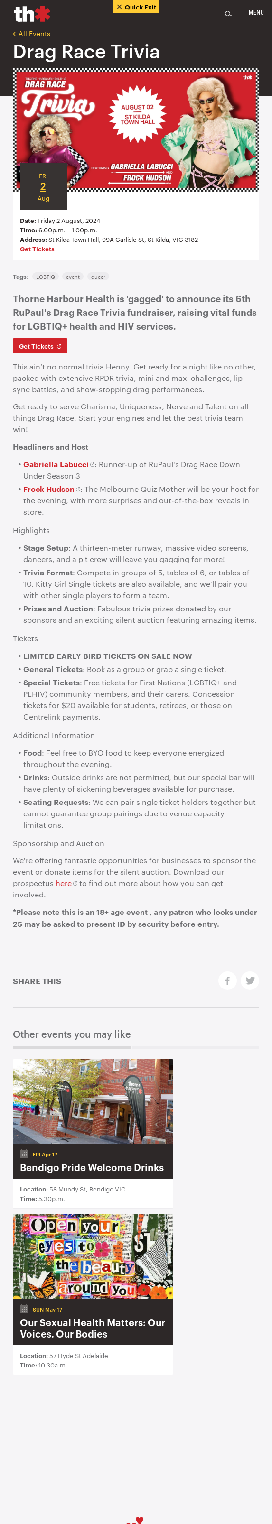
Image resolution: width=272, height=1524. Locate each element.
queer (98, 276)
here (64, 883)
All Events (31, 33)
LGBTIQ (45, 276)
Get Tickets (37, 248)
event (73, 276)
